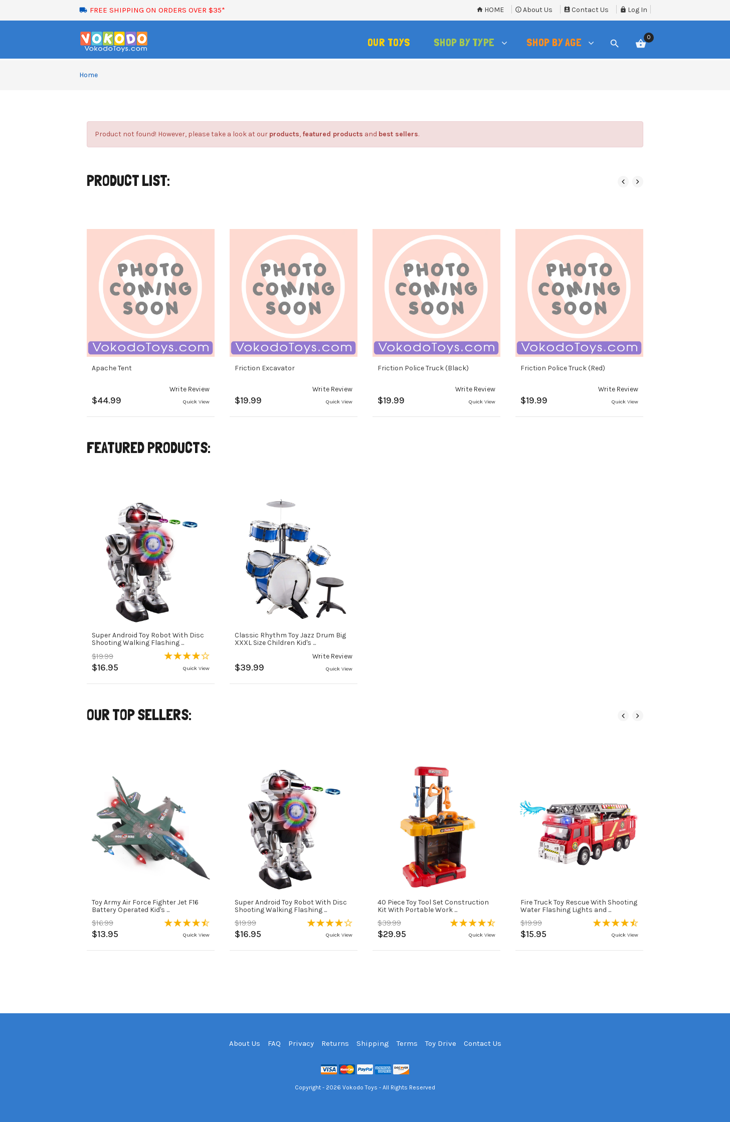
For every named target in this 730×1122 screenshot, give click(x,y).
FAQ (274, 1043)
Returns (335, 1043)
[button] (189, 389)
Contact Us (586, 10)
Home (490, 10)
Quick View (196, 401)
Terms (407, 1043)
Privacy (301, 1043)
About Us (534, 10)
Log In (633, 10)
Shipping (372, 1043)
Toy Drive (440, 1043)
